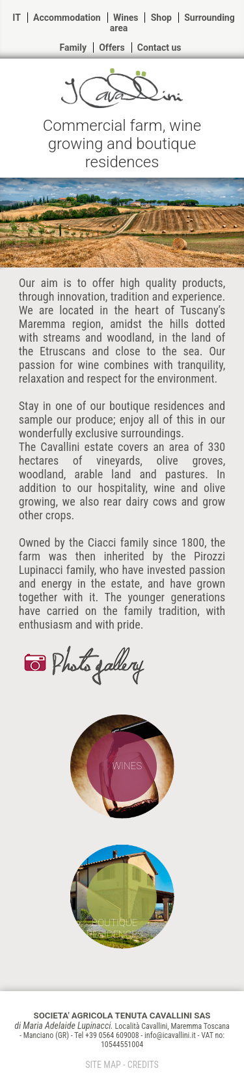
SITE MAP (103, 1064)
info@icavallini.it (170, 1035)
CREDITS (143, 1064)
